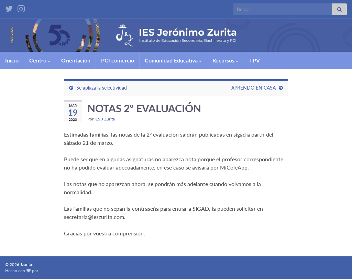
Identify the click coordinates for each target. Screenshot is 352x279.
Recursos (225, 60)
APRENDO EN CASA (253, 88)
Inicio (12, 60)
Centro (40, 60)
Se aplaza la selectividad (101, 88)
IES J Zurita (105, 118)
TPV (254, 60)
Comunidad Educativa (173, 60)
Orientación (75, 60)
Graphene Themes (55, 270)
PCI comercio (117, 60)
